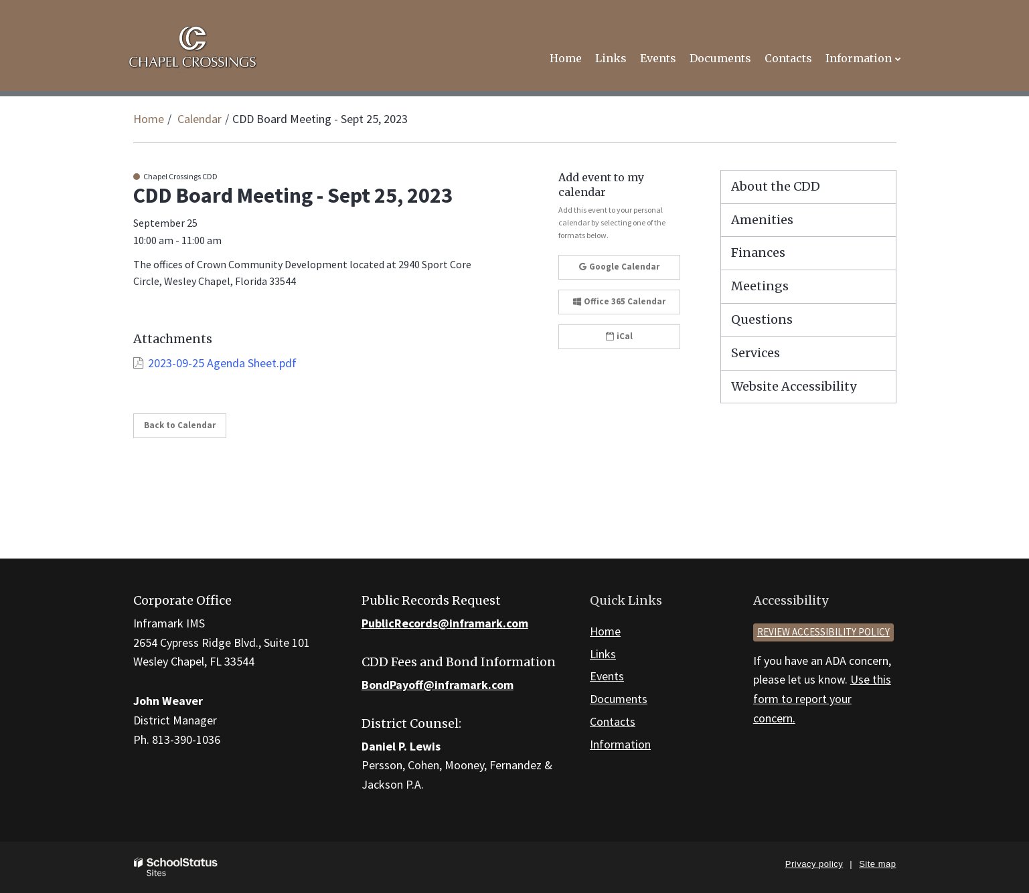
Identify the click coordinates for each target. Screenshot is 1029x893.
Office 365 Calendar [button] (619, 301)
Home (148, 118)
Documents (618, 698)
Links (603, 654)
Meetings (760, 286)
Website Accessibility (793, 386)
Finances (758, 252)
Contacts (612, 721)
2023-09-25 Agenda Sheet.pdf (222, 363)
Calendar (199, 118)
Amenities (762, 219)
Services (755, 353)
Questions (762, 319)
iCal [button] (619, 336)
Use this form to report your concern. (822, 699)
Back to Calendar (180, 425)
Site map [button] (877, 864)
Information (620, 744)
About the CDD (775, 186)
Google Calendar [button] (619, 266)
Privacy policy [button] (814, 864)
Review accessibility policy (823, 631)
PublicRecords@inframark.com (445, 623)
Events (607, 676)
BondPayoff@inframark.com (437, 684)
